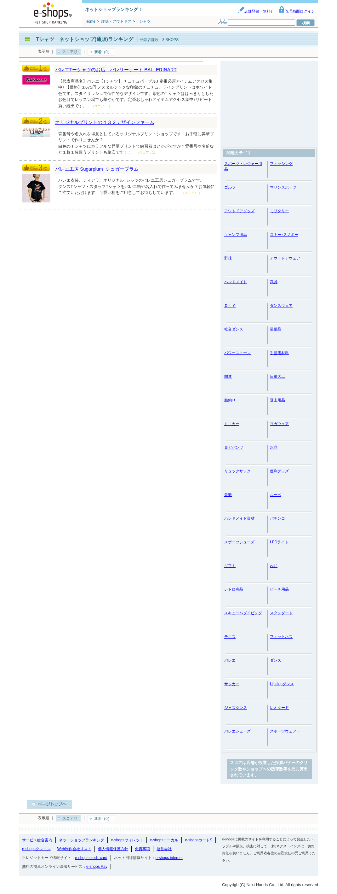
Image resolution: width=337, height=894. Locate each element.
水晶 (273, 447)
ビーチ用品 (279, 589)
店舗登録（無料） (256, 11)
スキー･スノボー (284, 234)
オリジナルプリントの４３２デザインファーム (104, 122)
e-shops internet (169, 858)
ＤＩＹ (230, 305)
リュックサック (237, 471)
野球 (228, 258)
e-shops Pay (96, 866)
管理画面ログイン (296, 11)
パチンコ (277, 518)
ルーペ (275, 495)
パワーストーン (237, 353)
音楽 (228, 495)
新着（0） (102, 52)
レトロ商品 (233, 589)
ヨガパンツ (233, 447)
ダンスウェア (281, 305)
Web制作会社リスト (74, 849)
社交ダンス (233, 329)
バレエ (230, 660)
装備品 (275, 329)
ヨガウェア (279, 424)
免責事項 (142, 849)
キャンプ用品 (235, 234)
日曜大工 (277, 376)
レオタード (279, 707)
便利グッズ (279, 471)
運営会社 (164, 849)
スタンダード (281, 613)
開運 (228, 376)
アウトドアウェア (285, 258)
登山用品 (277, 400)
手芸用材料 (279, 353)
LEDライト (279, 542)
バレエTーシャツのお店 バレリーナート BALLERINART (116, 69)
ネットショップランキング (81, 840)
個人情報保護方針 (113, 849)
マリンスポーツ (283, 187)
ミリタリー (279, 211)
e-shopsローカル (164, 840)
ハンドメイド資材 (239, 518)
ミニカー (231, 424)
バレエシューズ (237, 731)
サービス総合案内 (37, 840)
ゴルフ (230, 187)
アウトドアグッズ (239, 211)
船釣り (230, 400)
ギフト (230, 566)
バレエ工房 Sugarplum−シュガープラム (97, 169)
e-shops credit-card (91, 858)
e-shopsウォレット (127, 840)
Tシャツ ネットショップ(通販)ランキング (84, 39)
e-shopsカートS (198, 840)
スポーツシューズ (239, 542)
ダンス (275, 660)
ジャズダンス (235, 707)
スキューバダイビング (243, 613)
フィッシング (281, 163)
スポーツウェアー (285, 731)
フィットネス (281, 636)
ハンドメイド (235, 282)
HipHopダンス (282, 684)
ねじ (273, 566)
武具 (273, 282)
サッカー (231, 684)
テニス (230, 636)
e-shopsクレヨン (36, 849)
